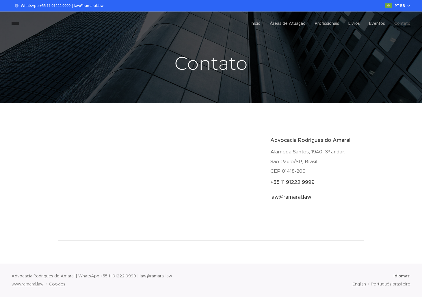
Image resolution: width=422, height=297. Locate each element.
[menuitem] (257, 23)
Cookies (57, 284)
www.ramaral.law (27, 284)
